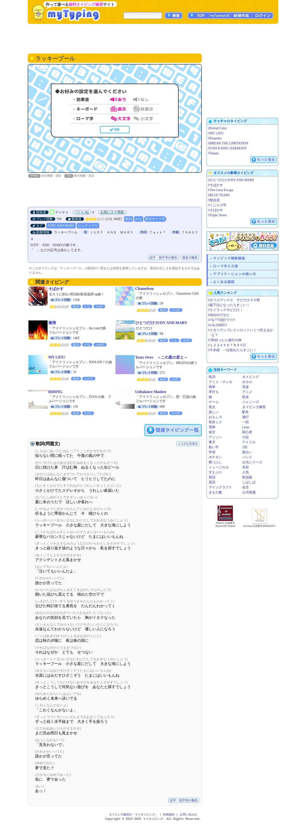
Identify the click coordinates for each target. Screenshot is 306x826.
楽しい (214, 412)
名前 (245, 467)
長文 (212, 407)
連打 (245, 417)
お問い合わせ (188, 815)
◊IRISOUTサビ (219, 315)
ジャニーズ (250, 402)
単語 (212, 477)
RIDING (55, 392)
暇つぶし (215, 462)
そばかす (56, 289)
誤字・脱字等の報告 (163, 257)
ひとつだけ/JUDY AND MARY (161, 323)
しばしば (249, 482)
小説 (245, 437)
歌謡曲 (247, 477)
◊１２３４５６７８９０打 (227, 345)
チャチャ (62, 212)
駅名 (245, 412)
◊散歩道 (214, 200)
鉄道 (245, 397)
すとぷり (215, 472)
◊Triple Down (217, 215)
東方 (212, 442)
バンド (247, 457)
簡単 (212, 387)
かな (138, 219)
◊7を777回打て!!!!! (221, 320)
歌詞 (128, 219)
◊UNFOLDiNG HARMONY (227, 148)
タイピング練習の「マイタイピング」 (133, 815)
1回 (244, 447)
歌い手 (214, 447)
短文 (212, 432)
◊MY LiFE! (216, 133)
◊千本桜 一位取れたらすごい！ (232, 350)
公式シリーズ (252, 462)
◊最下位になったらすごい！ (229, 305)
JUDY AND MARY (61, 226)
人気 (245, 472)
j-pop (245, 427)
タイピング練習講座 (229, 258)
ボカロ (247, 382)
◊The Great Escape (220, 190)
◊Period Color (217, 128)
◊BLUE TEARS (219, 195)
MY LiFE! (56, 357)
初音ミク (215, 422)
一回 (245, 422)
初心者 (247, 432)
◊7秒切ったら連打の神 (224, 340)
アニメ (247, 392)
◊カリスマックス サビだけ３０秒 (234, 300)
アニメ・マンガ (220, 382)
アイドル (249, 442)
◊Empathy (215, 138)
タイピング (250, 377)
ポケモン (215, 457)
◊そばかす (215, 185)
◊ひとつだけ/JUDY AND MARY (231, 180)
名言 (245, 487)
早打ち (214, 392)
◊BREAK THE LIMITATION (228, 143)
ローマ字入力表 (225, 266)
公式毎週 (249, 492)
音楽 (245, 387)
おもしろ (215, 417)
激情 (52, 323)
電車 (212, 427)
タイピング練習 (254, 407)
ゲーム (214, 402)
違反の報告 (190, 257)
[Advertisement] (153, 38)
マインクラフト (220, 487)
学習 (212, 452)
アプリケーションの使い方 (234, 273)
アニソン (215, 437)
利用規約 (169, 815)
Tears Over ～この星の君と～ (161, 358)
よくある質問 (224, 281)
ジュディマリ (88, 226)
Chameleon (144, 289)
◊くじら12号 (217, 205)
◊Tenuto (213, 153)
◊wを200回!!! (217, 325)
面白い (247, 452)
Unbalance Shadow (151, 392)
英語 (212, 482)
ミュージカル (219, 467)
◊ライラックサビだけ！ (225, 310)
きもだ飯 (215, 492)
